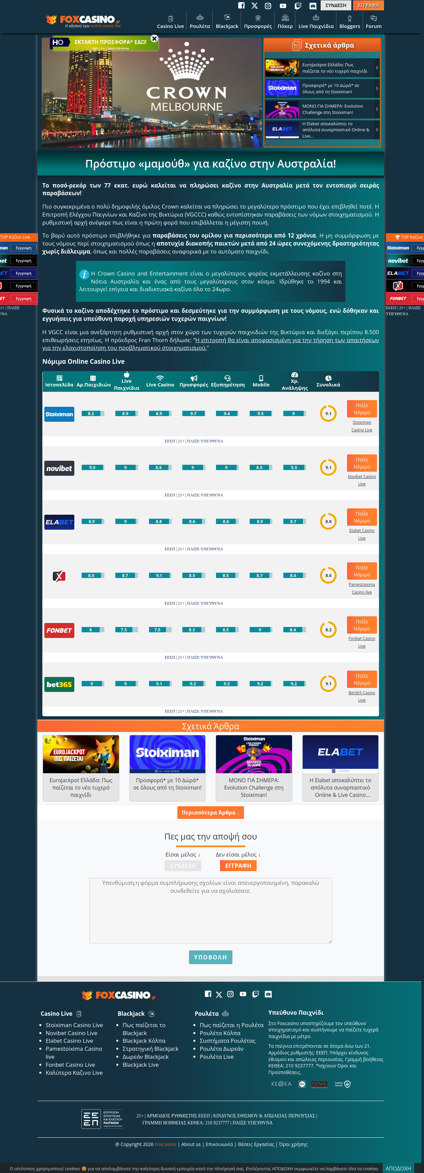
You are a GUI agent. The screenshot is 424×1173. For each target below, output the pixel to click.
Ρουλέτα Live (217, 1056)
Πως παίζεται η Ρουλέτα (232, 1025)
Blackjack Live (141, 1064)
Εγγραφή (238, 866)
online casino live (105, 26)
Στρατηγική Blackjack (151, 1048)
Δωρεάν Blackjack (146, 1056)
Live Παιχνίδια (316, 21)
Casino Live (170, 21)
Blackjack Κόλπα (144, 1040)
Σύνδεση (183, 866)
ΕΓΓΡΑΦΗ (368, 5)
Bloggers (349, 21)
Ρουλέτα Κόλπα (220, 1033)
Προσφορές (258, 21)
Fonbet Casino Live (70, 1064)
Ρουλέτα (200, 21)
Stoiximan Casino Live (74, 1025)
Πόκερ (285, 21)
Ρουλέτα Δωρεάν (222, 1048)
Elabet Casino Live (69, 1040)
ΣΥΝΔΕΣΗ (336, 5)
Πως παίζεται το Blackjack (144, 1029)
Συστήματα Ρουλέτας (227, 1040)
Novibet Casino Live (71, 1033)
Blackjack (227, 21)
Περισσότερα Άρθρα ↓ (210, 812)
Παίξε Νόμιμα (362, 408)
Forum (374, 21)
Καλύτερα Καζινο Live (74, 1072)
